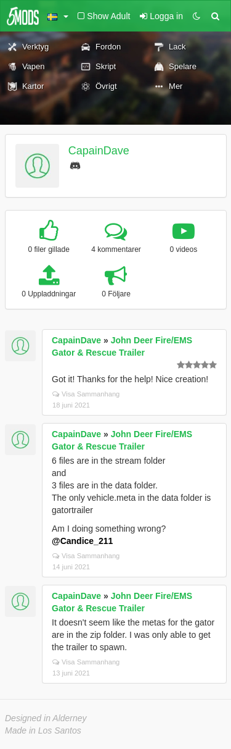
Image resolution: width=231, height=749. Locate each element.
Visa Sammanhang (86, 394)
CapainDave (98, 150)
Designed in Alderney (46, 718)
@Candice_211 (82, 541)
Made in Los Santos (43, 730)
